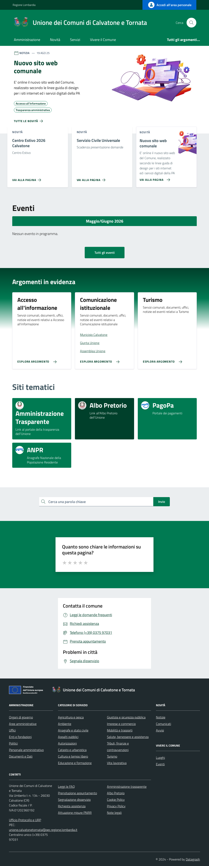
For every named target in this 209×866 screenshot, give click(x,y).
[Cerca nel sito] (191, 23)
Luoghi (160, 757)
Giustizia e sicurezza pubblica (126, 717)
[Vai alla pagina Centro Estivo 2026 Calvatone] (27, 178)
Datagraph (193, 859)
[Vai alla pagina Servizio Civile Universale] (92, 178)
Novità (55, 39)
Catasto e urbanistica (72, 749)
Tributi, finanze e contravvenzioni (118, 746)
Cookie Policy (116, 799)
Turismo (112, 756)
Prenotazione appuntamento (77, 793)
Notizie (160, 717)
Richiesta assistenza (72, 806)
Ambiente (64, 723)
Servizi (75, 39)
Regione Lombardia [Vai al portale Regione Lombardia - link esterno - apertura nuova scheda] (24, 5)
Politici (13, 743)
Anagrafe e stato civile (73, 730)
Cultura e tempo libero (73, 756)
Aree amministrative (23, 723)
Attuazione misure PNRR (75, 812)
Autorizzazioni (67, 743)
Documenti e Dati (20, 756)
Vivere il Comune (103, 39)
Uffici (12, 730)
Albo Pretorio (116, 793)
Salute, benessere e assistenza (128, 736)
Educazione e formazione (75, 762)
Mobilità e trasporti (119, 730)
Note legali (114, 812)
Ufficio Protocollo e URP (25, 819)
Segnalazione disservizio (74, 799)
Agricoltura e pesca (71, 717)
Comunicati (163, 723)
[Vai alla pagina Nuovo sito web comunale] (154, 178)
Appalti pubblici (68, 736)
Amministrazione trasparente (127, 786)
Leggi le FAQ (66, 786)
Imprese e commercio (121, 723)
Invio (161, 501)
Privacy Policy (116, 806)
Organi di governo (21, 717)
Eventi (160, 764)
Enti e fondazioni (20, 736)
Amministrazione (27, 39)
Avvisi (160, 730)
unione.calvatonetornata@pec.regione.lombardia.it (43, 829)
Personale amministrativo (26, 749)
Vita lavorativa (117, 762)
